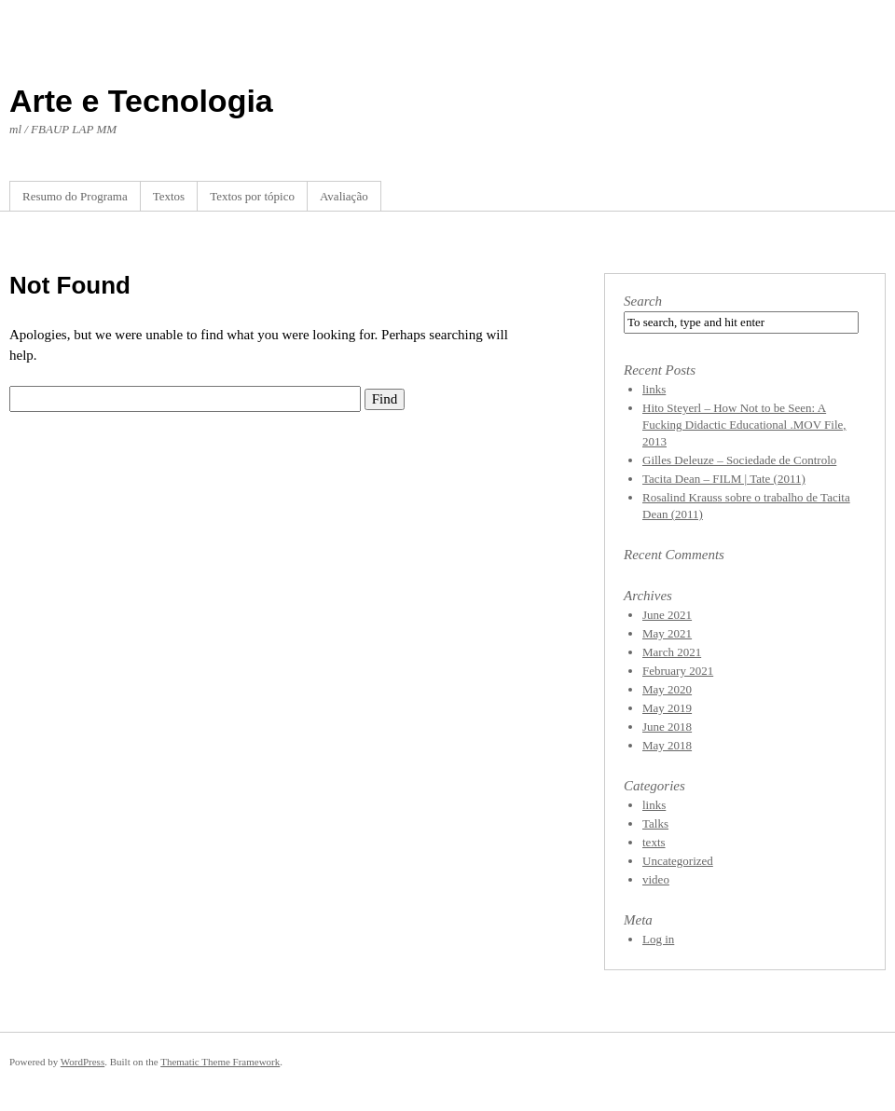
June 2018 (667, 727)
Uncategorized (677, 861)
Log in (658, 939)
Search (643, 301)
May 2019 (667, 708)
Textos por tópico (252, 196)
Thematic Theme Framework (220, 1061)
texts (654, 842)
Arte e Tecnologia (141, 100)
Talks (655, 823)
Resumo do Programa (75, 196)
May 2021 (667, 633)
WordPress (82, 1061)
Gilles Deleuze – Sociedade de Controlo (739, 460)
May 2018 (667, 745)
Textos (169, 196)
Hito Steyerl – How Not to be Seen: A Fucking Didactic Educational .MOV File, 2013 (744, 424)
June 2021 (667, 615)
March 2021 (671, 652)
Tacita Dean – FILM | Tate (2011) (724, 479)
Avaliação (344, 196)
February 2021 (677, 671)
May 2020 (667, 689)
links (654, 389)
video (655, 879)
